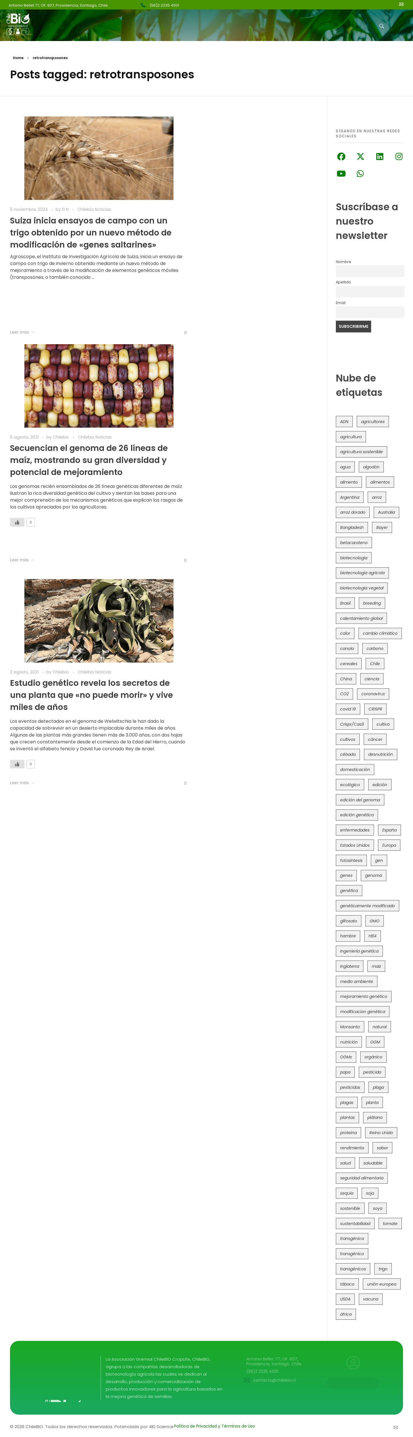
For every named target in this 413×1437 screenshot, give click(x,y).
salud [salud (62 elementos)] (345, 1163)
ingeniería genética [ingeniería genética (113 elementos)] (359, 951)
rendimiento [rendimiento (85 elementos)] (352, 1148)
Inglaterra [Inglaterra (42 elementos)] (349, 966)
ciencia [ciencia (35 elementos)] (372, 679)
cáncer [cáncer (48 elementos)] (375, 739)
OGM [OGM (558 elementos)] (375, 1042)
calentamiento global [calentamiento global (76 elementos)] (361, 618)
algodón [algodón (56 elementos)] (371, 467)
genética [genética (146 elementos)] (349, 890)
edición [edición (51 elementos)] (380, 785)
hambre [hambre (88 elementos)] (348, 936)
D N (66, 209)
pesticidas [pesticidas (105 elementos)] (350, 1087)
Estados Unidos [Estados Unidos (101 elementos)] (355, 845)
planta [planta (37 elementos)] (372, 1102)
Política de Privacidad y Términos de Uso (214, 1426)
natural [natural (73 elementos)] (380, 1027)
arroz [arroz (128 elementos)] (377, 497)
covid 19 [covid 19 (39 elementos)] (348, 709)
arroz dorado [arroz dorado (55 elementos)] (352, 512)
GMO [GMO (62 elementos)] (374, 921)
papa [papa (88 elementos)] (345, 1072)
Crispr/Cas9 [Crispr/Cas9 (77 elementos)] (352, 724)
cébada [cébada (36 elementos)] (348, 754)
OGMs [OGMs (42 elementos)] (346, 1057)
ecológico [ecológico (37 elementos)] (350, 785)
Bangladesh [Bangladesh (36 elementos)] (352, 527)
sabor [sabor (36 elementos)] (382, 1148)
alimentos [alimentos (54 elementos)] (380, 482)
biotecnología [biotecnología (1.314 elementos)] (353, 558)
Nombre (343, 261)
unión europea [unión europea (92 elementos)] (381, 1284)
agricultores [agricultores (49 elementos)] (373, 422)
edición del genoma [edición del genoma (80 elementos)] (360, 800)
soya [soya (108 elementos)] (377, 1208)
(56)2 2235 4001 (164, 5)
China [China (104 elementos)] (346, 679)
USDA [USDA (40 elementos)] (345, 1299)
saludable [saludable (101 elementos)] (373, 1163)
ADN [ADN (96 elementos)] (344, 422)
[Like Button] (151, 332)
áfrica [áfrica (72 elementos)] (346, 1314)
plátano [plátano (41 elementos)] (375, 1117)
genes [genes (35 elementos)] (346, 875)
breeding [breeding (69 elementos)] (372, 603)
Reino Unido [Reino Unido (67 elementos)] (381, 1133)
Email (341, 302)
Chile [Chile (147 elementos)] (375, 664)
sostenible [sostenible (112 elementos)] (350, 1208)
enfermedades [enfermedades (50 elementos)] (355, 830)
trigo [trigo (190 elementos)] (383, 1269)
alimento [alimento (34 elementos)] (349, 482)
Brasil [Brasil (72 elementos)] (345, 603)
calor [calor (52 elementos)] (345, 633)
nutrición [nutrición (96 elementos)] (349, 1042)
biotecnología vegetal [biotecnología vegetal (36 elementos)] (361, 588)
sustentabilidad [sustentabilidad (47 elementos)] (355, 1223)
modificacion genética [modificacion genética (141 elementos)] (362, 1012)
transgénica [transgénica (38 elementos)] (352, 1238)
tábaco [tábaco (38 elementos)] (347, 1284)
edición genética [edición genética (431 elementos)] (357, 815)
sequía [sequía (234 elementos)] (346, 1193)
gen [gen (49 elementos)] (379, 860)
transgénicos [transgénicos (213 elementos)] (353, 1269)
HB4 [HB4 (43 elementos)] (373, 936)
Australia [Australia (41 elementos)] (386, 512)
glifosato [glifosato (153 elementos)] (348, 921)
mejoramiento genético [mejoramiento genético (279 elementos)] (363, 996)
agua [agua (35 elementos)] (345, 467)
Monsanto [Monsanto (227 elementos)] (350, 1027)
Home (18, 57)
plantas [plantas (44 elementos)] (347, 1117)
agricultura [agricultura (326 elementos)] (351, 437)
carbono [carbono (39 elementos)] (375, 648)
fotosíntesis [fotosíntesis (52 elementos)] (351, 860)
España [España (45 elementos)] (389, 830)
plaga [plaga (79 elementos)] (378, 1087)
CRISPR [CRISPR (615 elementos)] (375, 709)
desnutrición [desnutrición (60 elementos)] (380, 754)
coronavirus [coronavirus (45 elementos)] (373, 694)
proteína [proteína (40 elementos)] (348, 1133)
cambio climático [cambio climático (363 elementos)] (380, 633)
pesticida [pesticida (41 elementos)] (372, 1072)
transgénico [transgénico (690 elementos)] (352, 1254)
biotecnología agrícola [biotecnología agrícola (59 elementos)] (362, 573)
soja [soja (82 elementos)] (370, 1193)
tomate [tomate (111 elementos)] (390, 1223)
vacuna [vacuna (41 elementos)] (370, 1299)
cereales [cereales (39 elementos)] (348, 664)
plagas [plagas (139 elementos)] (346, 1102)
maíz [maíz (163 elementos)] (376, 966)
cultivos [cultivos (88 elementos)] (347, 739)
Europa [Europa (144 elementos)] (389, 845)
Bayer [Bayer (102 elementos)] (382, 527)
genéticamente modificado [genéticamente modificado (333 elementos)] (367, 906)
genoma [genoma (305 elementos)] (373, 875)
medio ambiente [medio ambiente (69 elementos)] (356, 981)
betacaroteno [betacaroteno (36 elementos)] (354, 543)
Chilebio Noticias (94, 209)
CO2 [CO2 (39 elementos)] (344, 694)
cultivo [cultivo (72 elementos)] (383, 724)
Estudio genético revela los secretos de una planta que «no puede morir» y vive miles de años (83, 467)
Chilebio (219, 209)
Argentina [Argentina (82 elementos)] (349, 497)
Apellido (343, 282)
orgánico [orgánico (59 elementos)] (373, 1057)
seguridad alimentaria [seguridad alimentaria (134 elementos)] (361, 1178)
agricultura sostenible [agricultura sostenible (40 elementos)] (361, 452)
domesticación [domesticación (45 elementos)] (355, 769)
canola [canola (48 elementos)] (347, 648)
